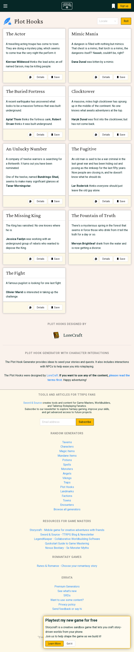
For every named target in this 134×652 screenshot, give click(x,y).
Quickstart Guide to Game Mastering (67, 543)
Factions (67, 496)
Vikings (67, 478)
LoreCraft (52, 375)
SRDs (67, 595)
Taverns (67, 442)
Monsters (67, 469)
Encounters (67, 504)
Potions (67, 460)
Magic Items (67, 451)
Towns (67, 500)
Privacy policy (67, 604)
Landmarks (67, 491)
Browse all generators (67, 509)
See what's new (67, 591)
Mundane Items (67, 455)
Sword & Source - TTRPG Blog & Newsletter (67, 534)
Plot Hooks (67, 487)
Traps (67, 482)
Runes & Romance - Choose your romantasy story (67, 566)
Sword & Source (32, 402)
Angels (67, 473)
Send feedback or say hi (67, 609)
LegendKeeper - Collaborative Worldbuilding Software (67, 539)
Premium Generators (67, 586)
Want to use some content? (67, 600)
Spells (67, 464)
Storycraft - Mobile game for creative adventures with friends (67, 530)
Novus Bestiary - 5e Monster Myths (67, 548)
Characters (67, 446)
